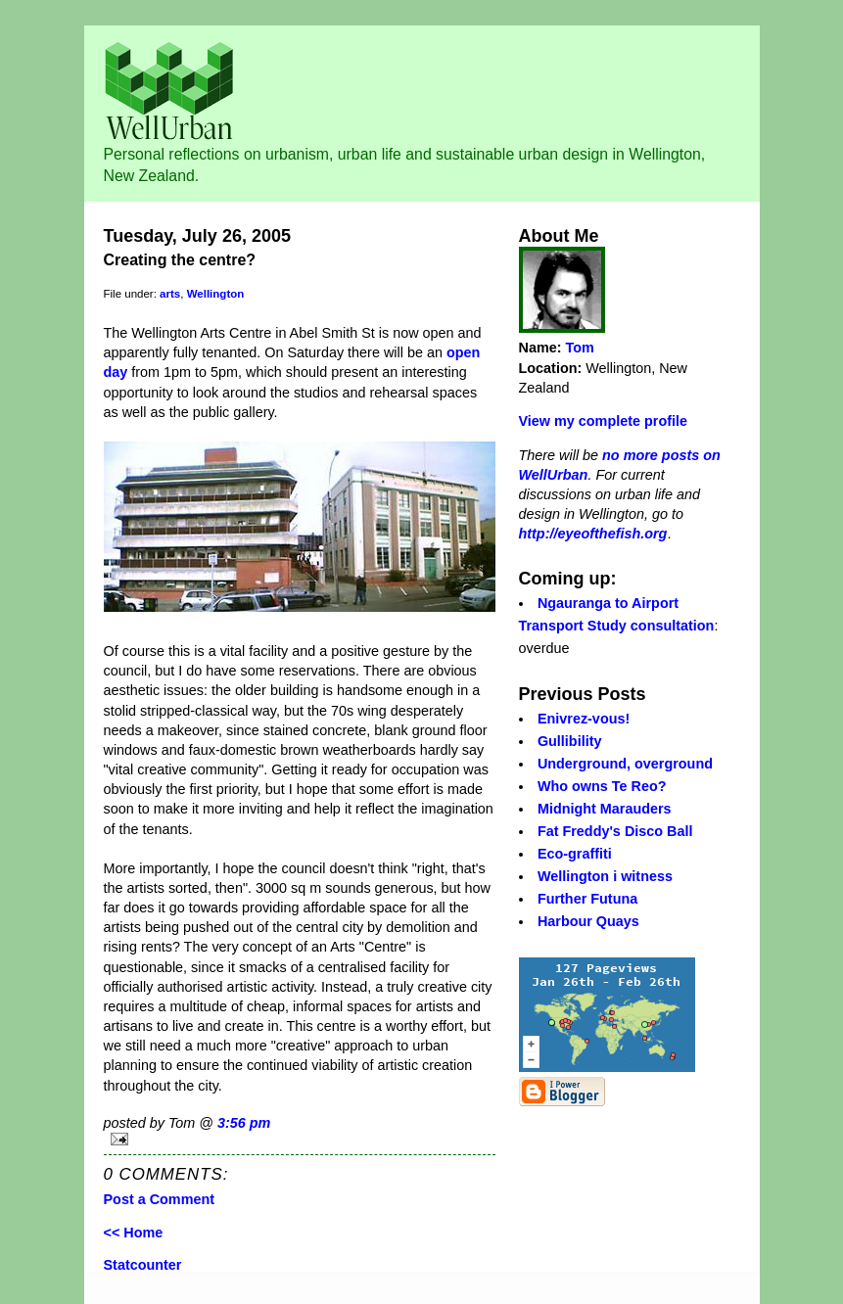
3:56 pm (243, 1123)
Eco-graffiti (575, 854)
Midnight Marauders (605, 808)
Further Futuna (587, 899)
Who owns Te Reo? (602, 786)
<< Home (134, 1232)
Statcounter (143, 1265)
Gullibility (570, 741)
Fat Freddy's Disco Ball (615, 831)
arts (170, 294)
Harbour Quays (588, 921)
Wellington (216, 294)
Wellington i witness (605, 876)
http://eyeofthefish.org (593, 533)
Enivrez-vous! (584, 718)
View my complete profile (603, 421)
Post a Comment (159, 1199)
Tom (580, 347)
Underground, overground (625, 763)
